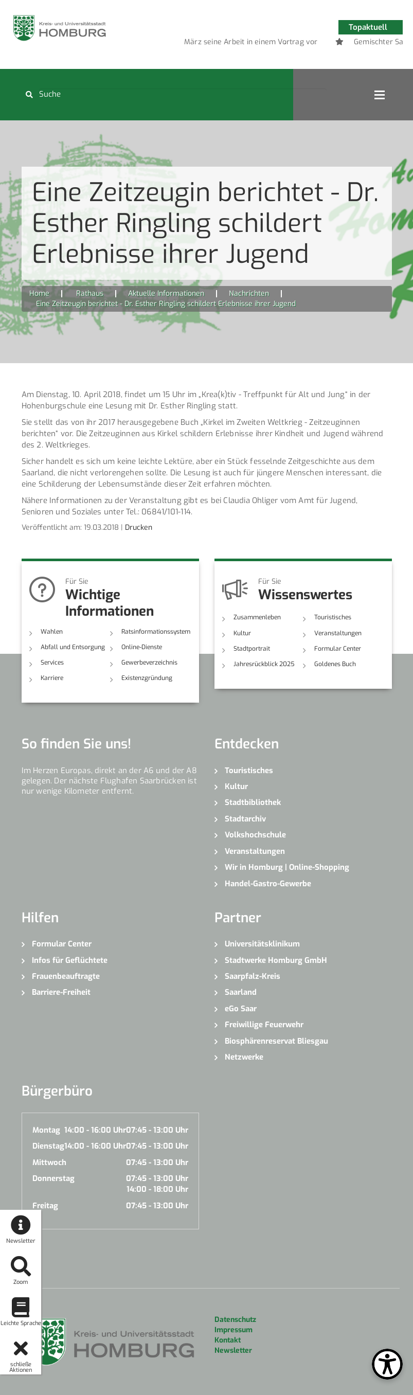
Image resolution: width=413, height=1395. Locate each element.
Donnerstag (53, 1178)
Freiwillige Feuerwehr (264, 1025)
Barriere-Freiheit (61, 992)
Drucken (138, 527)
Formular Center (337, 649)
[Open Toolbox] (387, 1364)
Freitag (45, 1206)
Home (39, 293)
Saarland (241, 992)
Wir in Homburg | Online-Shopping (287, 867)
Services (52, 662)
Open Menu (379, 94)
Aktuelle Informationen (166, 293)
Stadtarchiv (245, 819)
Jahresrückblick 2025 (264, 664)
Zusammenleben (257, 617)
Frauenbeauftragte (66, 976)
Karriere (52, 678)
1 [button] (269, 44)
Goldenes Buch (335, 664)
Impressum (233, 1330)
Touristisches (332, 617)
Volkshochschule (255, 835)
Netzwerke (244, 1057)
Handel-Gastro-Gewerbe (268, 884)
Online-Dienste (141, 647)
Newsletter (233, 1350)
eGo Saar (241, 1009)
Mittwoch (49, 1162)
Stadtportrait (252, 649)
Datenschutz (235, 1320)
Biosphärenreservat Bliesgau (276, 1041)
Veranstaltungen (338, 633)
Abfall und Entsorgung (73, 647)
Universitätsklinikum (262, 944)
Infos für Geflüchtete (69, 960)
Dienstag (48, 1146)
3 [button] (300, 44)
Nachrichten (249, 293)
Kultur (242, 633)
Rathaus (89, 293)
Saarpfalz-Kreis (252, 976)
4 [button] (316, 44)
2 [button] (285, 44)
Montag (46, 1130)
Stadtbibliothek (253, 802)
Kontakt (227, 1340)
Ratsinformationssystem (155, 632)
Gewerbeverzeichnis (149, 662)
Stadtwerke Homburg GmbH (276, 960)
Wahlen (52, 632)
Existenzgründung (146, 678)
